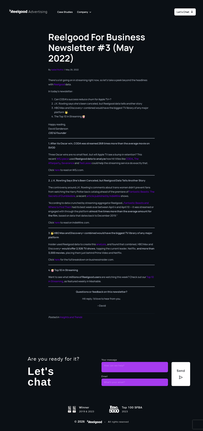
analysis (101, 244)
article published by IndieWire (103, 196)
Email (105, 376)
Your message (109, 359)
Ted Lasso (85, 163)
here (57, 170)
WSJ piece (63, 158)
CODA (129, 158)
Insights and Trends (71, 317)
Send (181, 371)
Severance (67, 163)
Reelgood (59, 84)
